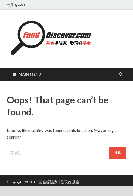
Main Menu (30, 74)
